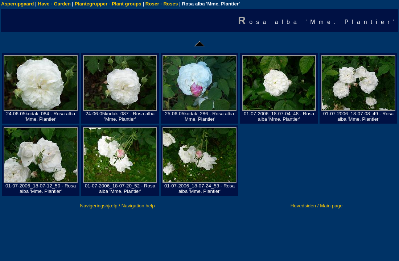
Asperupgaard (17, 4)
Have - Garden (54, 4)
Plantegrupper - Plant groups (108, 4)
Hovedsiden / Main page (317, 205)
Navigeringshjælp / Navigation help (117, 205)
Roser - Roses (161, 4)
